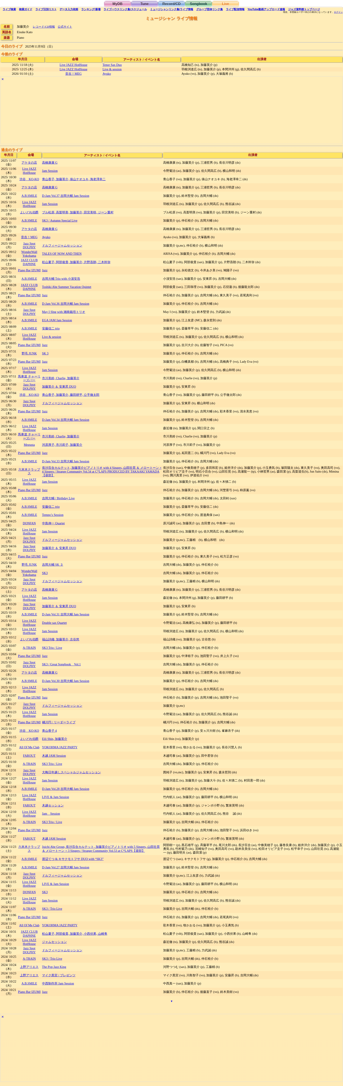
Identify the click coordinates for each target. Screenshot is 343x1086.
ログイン (338, 12)
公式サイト (65, 26)
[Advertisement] (133, 113)
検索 (9, 9)
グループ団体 (209, 9)
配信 (235, 9)
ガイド (25, 9)
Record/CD (171, 4)
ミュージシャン (171, 9)
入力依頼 (69, 9)
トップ (304, 9)
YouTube (266, 9)
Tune (144, 4)
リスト (46, 9)
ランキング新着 (90, 9)
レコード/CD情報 (44, 26)
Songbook (198, 4)
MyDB (117, 4)
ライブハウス (125, 9)
